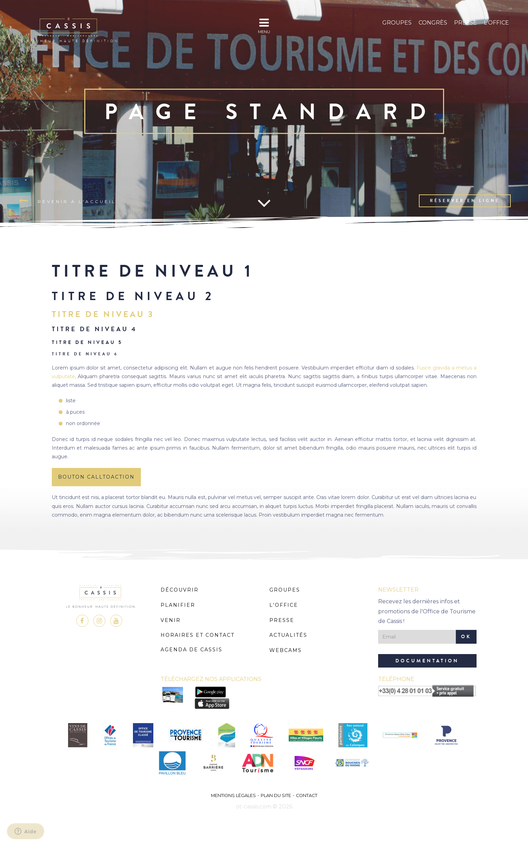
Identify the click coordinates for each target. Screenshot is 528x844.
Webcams (285, 650)
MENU (264, 25)
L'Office (496, 22)
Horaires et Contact (197, 635)
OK (466, 636)
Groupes (397, 22)
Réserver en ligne (465, 201)
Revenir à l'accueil (67, 200)
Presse (465, 22)
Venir (171, 620)
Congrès (433, 22)
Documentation (427, 660)
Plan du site (276, 795)
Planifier (178, 605)
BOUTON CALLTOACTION (96, 477)
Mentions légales (233, 795)
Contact (306, 795)
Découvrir (180, 590)
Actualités (288, 635)
